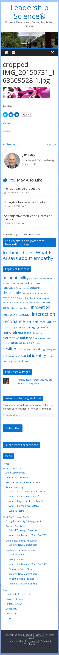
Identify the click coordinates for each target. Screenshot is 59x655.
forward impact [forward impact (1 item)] (42, 298)
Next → (51, 144)
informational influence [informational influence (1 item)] (21, 308)
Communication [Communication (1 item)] (22, 288)
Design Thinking (17, 559)
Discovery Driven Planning (22, 569)
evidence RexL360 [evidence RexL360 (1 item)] (39, 293)
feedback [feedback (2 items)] (30, 298)
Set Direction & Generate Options (23, 482)
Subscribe (12, 428)
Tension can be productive (22, 188)
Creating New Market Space (23, 544)
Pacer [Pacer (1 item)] (37, 338)
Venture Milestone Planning (23, 583)
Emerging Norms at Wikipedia (24, 202)
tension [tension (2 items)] (17, 361)
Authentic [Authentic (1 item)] (7, 283)
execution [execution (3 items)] (9, 298)
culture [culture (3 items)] (35, 287)
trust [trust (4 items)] (26, 361)
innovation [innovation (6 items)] (40, 307)
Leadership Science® (29, 12)
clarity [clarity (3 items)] (26, 283)
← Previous (10, 144)
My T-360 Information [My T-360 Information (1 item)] (33, 333)
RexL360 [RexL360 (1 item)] (26, 350)
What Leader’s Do (12, 468)
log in (16, 234)
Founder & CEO (14, 603)
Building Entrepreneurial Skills (20, 550)
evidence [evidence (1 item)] (27, 293)
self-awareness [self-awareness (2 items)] (11, 356)
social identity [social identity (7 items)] (33, 355)
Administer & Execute (17, 477)
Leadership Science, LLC (18, 594)
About (6, 590)
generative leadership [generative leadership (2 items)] (28, 302)
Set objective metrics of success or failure (28, 217)
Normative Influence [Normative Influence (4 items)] (18, 338)
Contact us (11, 613)
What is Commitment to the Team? (27, 491)
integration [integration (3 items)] (23, 314)
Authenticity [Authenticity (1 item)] (16, 283)
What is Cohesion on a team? (24, 496)
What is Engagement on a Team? (26, 501)
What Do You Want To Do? (17, 517)
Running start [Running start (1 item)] (50, 350)
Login (8, 618)
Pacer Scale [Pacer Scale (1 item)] (45, 338)
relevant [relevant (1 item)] (38, 343)
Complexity (11, 608)
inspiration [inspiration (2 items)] (9, 314)
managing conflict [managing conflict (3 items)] (37, 327)
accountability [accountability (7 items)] (16, 277)
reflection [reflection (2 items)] (28, 342)
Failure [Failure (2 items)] (20, 298)
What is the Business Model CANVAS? (28, 535)
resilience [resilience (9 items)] (12, 349)
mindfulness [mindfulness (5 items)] (13, 332)
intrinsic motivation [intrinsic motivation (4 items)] (41, 322)
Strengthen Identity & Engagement (23, 521)
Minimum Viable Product (21, 578)
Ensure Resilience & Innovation (21, 540)
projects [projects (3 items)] (16, 343)
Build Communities (15, 472)
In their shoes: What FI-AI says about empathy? (29, 255)
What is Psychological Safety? (24, 505)
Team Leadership (15, 487)
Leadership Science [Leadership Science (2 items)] (14, 327)
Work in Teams (16, 510)
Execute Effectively (15, 526)
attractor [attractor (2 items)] (48, 278)
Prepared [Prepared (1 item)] (7, 343)
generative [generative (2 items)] (9, 302)
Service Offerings (14, 598)
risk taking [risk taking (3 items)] (37, 349)
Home (6, 463)
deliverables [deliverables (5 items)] (12, 292)
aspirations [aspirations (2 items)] (35, 278)
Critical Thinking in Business (23, 530)
